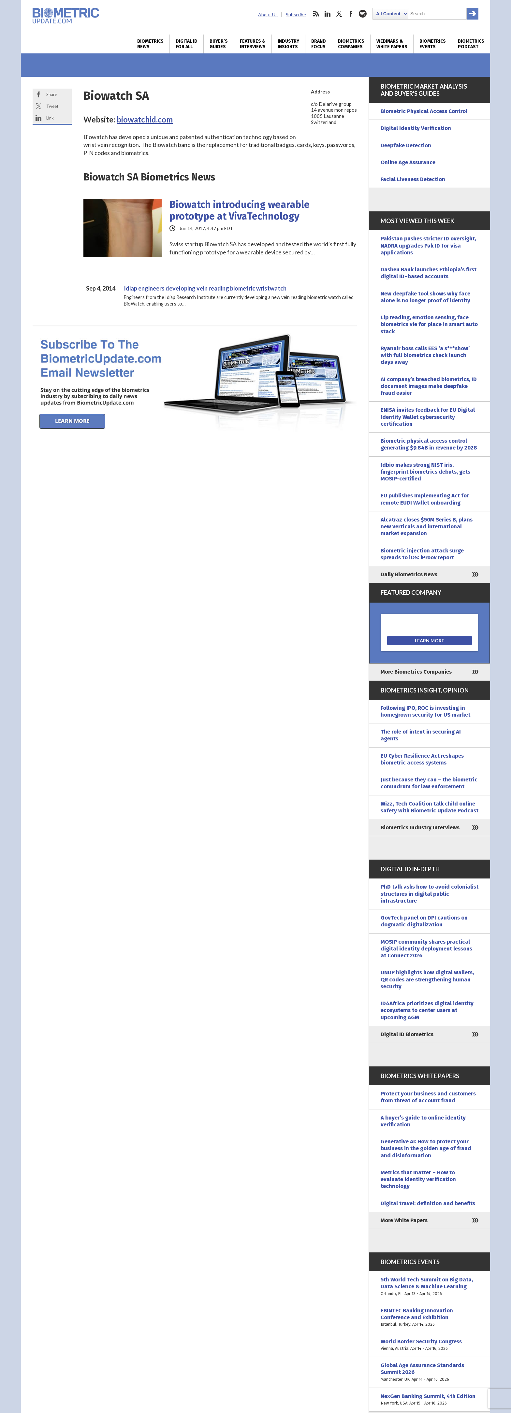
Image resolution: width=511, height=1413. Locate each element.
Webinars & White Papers (391, 44)
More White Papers (404, 1220)
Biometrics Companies (351, 44)
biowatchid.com (145, 119)
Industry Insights (288, 44)
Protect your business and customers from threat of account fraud (428, 1097)
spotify (363, 14)
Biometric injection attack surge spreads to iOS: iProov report (422, 554)
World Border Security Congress (429, 1345)
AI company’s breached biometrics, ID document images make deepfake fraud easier (429, 386)
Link (50, 118)
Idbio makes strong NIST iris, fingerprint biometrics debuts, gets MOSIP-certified (425, 472)
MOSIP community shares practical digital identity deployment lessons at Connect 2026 (426, 948)
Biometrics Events (432, 44)
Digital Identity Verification (416, 128)
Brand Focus (318, 44)
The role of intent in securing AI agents (421, 735)
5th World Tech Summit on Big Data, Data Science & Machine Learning (429, 1286)
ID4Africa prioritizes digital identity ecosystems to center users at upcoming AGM (427, 1010)
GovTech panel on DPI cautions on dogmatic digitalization (424, 921)
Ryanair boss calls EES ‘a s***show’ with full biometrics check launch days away (425, 355)
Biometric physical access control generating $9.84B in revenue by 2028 (429, 444)
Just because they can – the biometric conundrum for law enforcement (429, 783)
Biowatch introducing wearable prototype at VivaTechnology (239, 210)
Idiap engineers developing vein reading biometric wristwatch (205, 288)
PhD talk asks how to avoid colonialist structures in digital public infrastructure (429, 893)
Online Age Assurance (408, 162)
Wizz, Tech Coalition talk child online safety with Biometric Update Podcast (429, 807)
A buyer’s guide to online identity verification (423, 1121)
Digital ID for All (186, 44)
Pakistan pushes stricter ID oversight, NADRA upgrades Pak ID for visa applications (428, 245)
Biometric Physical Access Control (424, 111)
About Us (268, 14)
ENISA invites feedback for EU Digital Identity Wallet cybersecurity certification (428, 417)
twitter (339, 14)
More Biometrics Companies (416, 671)
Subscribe (296, 14)
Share (51, 94)
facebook (351, 14)
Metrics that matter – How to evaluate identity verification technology (418, 1179)
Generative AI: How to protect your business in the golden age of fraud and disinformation (426, 1148)
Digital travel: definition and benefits (428, 1203)
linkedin (327, 14)
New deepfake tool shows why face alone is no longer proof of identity (425, 297)
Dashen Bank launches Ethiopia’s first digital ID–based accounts (428, 273)
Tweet (52, 106)
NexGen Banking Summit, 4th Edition (429, 1400)
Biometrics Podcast (471, 44)
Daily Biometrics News (409, 574)
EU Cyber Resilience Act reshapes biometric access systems (422, 759)
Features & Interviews (253, 44)
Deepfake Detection (406, 145)
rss (316, 14)
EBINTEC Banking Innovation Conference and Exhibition (429, 1317)
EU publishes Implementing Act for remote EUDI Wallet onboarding (425, 499)
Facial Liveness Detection (413, 179)
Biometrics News (150, 44)
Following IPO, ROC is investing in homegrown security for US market (425, 711)
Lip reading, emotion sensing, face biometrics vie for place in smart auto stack (429, 324)
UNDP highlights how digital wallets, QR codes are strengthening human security (427, 979)
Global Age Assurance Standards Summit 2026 (429, 1372)
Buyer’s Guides (219, 44)
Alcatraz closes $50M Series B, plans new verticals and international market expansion (427, 526)
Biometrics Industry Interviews (420, 827)
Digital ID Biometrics (407, 1034)
